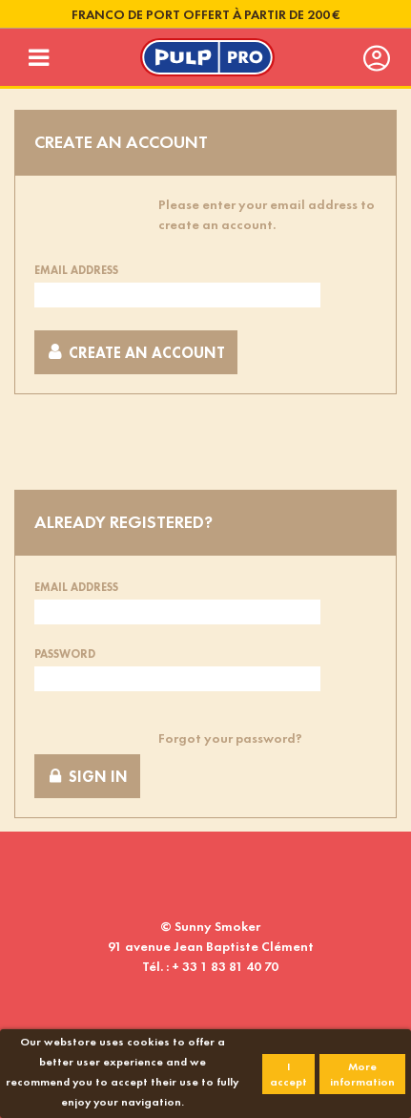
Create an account (136, 353)
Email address (76, 270)
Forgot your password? (230, 738)
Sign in (87, 777)
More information (362, 1074)
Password (64, 654)
